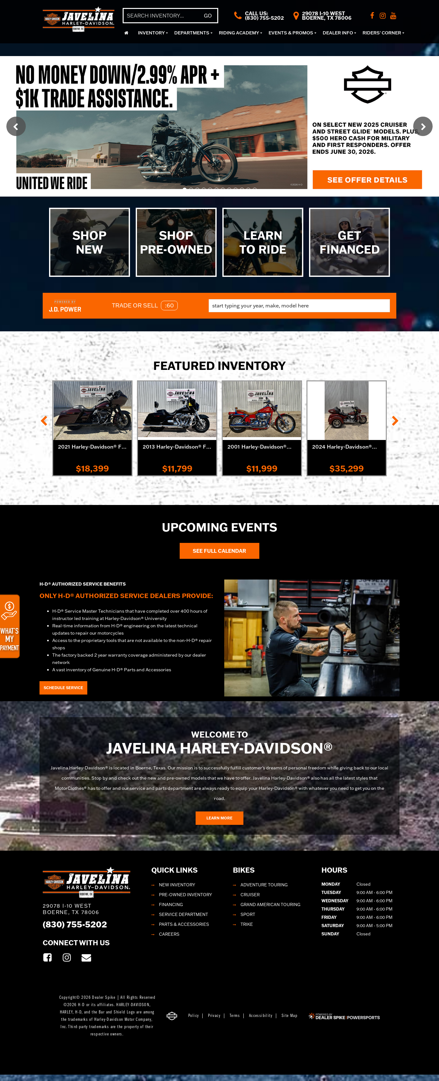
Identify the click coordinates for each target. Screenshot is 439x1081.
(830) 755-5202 (75, 924)
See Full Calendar (219, 551)
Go (208, 15)
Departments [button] (191, 33)
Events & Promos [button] (291, 33)
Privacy (214, 1016)
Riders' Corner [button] (382, 33)
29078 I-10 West (71, 909)
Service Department (183, 914)
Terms (235, 1016)
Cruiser (250, 894)
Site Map (290, 1016)
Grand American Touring (270, 904)
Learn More (219, 818)
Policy (193, 1016)
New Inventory (177, 884)
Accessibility (260, 1016)
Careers (169, 934)
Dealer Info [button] (338, 33)
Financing (171, 904)
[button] (16, 126)
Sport (248, 914)
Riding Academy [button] (239, 33)
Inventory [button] (151, 33)
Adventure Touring (264, 884)
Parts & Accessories (184, 924)
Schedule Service (63, 687)
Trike (247, 924)
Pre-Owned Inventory (185, 894)
